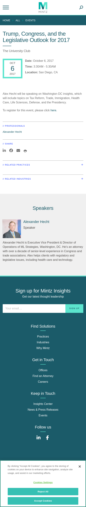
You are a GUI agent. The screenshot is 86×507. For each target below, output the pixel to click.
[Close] (80, 466)
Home (6, 20)
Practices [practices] (43, 336)
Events (30, 20)
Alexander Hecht (12, 131)
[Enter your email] (43, 308)
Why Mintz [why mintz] (43, 348)
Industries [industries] (43, 342)
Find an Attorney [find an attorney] (43, 376)
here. (54, 110)
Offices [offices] (43, 370)
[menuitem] (7, 20)
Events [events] (43, 415)
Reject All (43, 491)
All (18, 20)
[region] (43, 483)
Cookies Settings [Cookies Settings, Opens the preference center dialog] (43, 482)
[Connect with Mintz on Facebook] (47, 439)
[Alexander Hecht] (12, 229)
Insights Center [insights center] (43, 403)
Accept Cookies (43, 500)
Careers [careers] (43, 381)
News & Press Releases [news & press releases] (43, 409)
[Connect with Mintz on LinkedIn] (38, 439)
